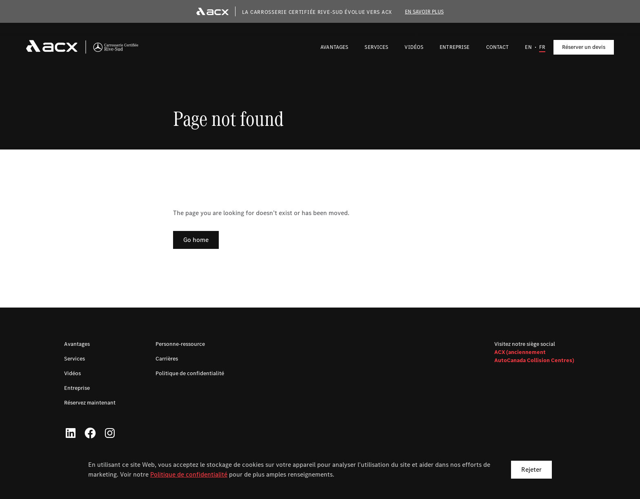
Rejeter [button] (531, 469)
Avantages (77, 344)
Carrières (167, 358)
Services (74, 359)
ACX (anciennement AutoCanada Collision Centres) (534, 356)
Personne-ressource (180, 344)
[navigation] (82, 47)
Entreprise (77, 388)
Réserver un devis (583, 47)
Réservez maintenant (90, 403)
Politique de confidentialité (188, 474)
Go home (196, 239)
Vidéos (72, 373)
